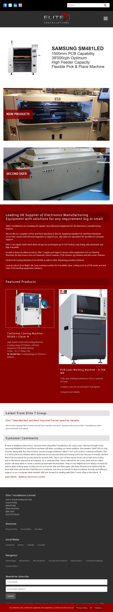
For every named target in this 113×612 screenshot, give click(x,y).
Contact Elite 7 (12, 566)
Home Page (11, 561)
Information (24, 561)
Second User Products (58, 561)
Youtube (41, 545)
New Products (39, 561)
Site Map (38, 529)
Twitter (21, 545)
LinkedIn (30, 545)
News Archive (76, 561)
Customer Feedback (94, 561)
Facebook (10, 545)
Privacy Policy (11, 529)
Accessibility (26, 529)
